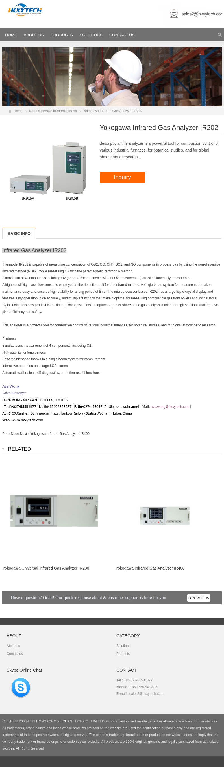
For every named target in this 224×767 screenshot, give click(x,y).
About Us (34, 35)
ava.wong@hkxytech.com (170, 407)
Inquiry (122, 177)
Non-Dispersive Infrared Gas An (53, 111)
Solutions (91, 35)
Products (62, 35)
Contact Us (122, 35)
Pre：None (11, 434)
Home (18, 111)
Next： (25, 434)
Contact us (14, 654)
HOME (11, 35)
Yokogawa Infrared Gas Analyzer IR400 (60, 434)
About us (13, 646)
